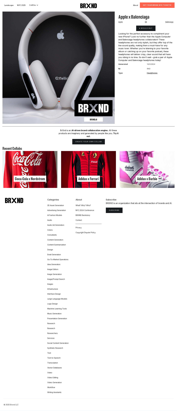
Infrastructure (52, 289)
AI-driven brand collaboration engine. (90, 130)
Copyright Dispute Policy (86, 232)
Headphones (152, 73)
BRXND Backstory (83, 215)
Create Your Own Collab (88, 142)
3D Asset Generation (55, 205)
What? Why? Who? (83, 205)
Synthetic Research (55, 348)
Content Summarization (56, 245)
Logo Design (52, 304)
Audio (49, 220)
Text (49, 353)
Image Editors (52, 269)
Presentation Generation (57, 318)
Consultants (52, 235)
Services (50, 338)
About (135, 5)
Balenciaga (169, 22)
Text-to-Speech (53, 358)
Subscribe (114, 210)
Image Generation (54, 274)
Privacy (79, 228)
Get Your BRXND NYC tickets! (157, 5)
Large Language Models (57, 299)
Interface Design (54, 294)
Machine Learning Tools (57, 309)
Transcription (52, 363)
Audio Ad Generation (55, 225)
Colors (50, 230)
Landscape (9, 5)
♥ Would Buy (145, 28)
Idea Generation (53, 264)
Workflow (51, 387)
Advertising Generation (56, 210)
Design (50, 250)
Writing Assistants (54, 392)
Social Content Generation (58, 343)
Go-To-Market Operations (57, 259)
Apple (120, 22)
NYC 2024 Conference (85, 210)
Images (50, 284)
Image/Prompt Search (56, 279)
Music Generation (54, 313)
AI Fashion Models (54, 215)
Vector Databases (54, 368)
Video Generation (54, 382)
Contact (79, 220)
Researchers (52, 333)
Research (51, 323)
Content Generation (55, 240)
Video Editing (52, 377)
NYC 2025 (21, 5)
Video (49, 373)
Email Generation (54, 254)
